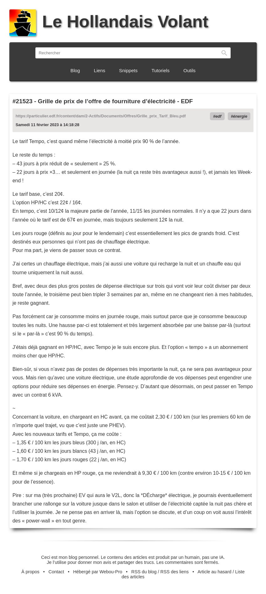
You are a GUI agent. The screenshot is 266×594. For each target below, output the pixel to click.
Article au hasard (214, 571)
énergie (240, 116)
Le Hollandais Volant (108, 21)
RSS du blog (144, 571)
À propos (30, 571)
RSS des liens (174, 571)
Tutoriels (160, 70)
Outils (189, 70)
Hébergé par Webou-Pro (97, 571)
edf (218, 116)
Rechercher (224, 52)
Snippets (128, 70)
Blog (75, 70)
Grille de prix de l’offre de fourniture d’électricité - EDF (115, 101)
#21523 (23, 101)
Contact (56, 571)
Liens (99, 70)
